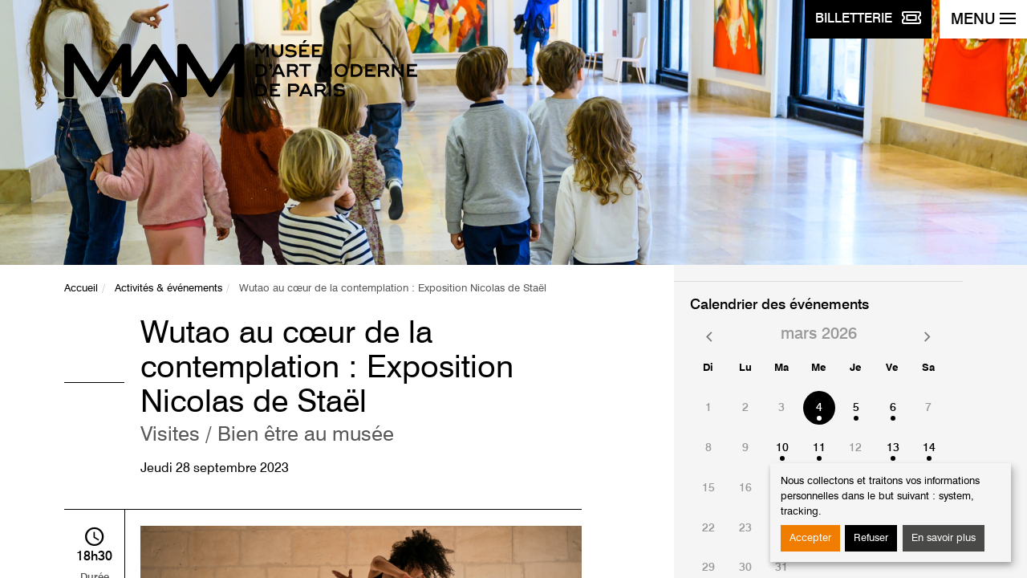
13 (893, 448)
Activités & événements (168, 288)
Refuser (871, 538)
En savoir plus (943, 538)
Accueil (81, 288)
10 (782, 448)
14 (929, 448)
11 (819, 448)
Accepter (810, 538)
